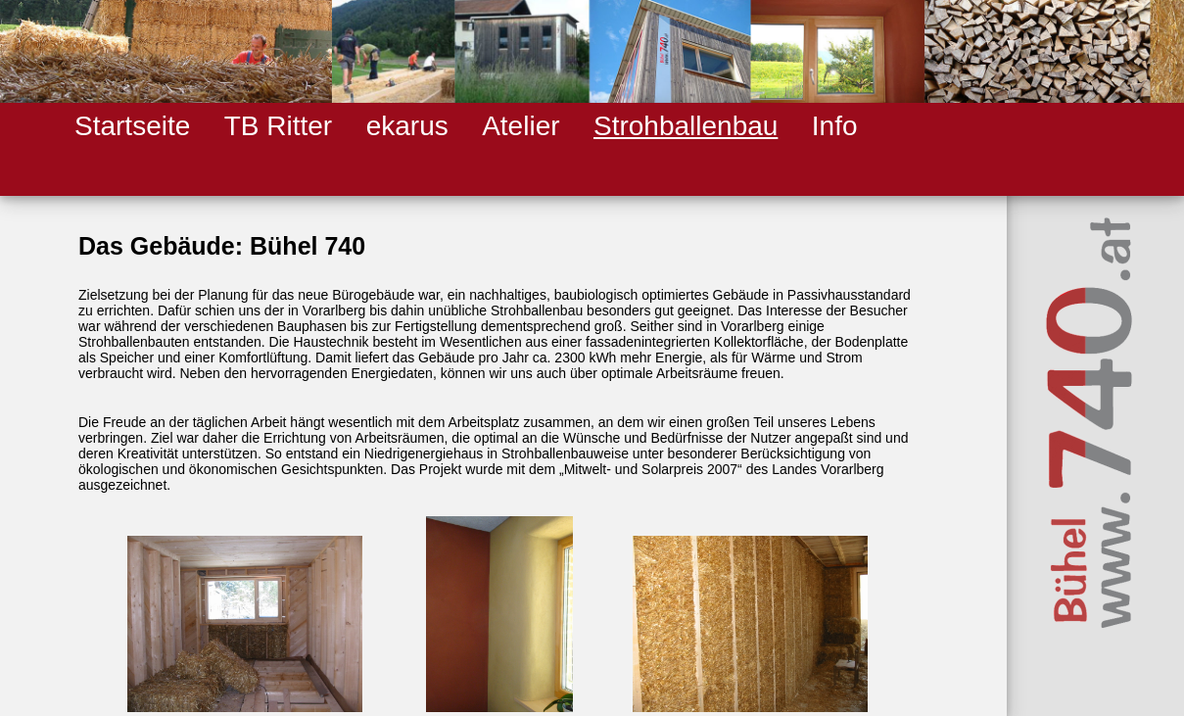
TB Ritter (278, 126)
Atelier (520, 126)
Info (835, 126)
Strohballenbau (685, 126)
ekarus (407, 126)
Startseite (132, 126)
